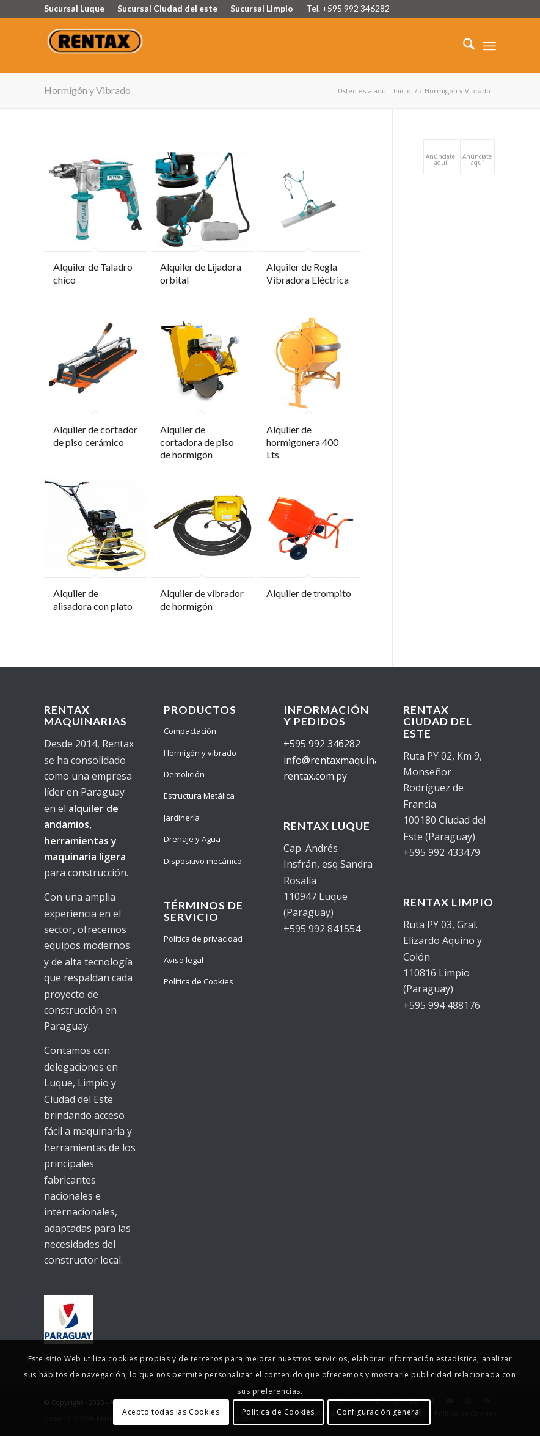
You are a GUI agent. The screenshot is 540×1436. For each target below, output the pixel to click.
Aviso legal (183, 959)
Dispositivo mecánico (203, 860)
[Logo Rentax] (96, 45)
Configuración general (379, 1412)
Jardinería (182, 817)
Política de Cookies (198, 981)
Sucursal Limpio (261, 8)
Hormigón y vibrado (200, 752)
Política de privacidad (203, 938)
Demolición (184, 774)
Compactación (190, 730)
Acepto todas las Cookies (170, 1412)
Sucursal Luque (74, 8)
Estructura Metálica (199, 795)
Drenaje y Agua (192, 838)
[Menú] (489, 45)
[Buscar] (463, 45)
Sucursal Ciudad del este (167, 8)
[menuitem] (463, 45)
